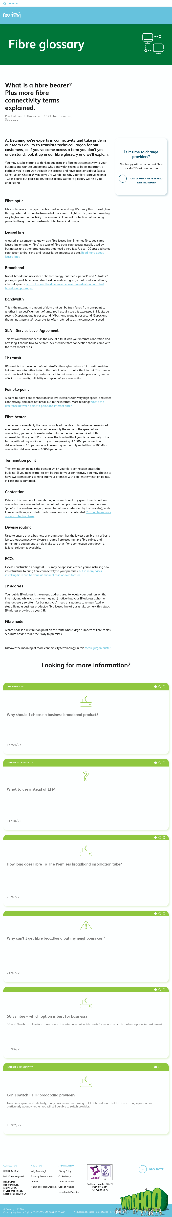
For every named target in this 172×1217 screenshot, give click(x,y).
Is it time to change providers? (141, 154)
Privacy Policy (64, 1171)
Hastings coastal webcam (44, 1186)
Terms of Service (66, 1181)
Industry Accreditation (42, 1176)
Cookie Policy (64, 1176)
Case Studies (102, 1211)
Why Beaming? (38, 1171)
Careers (34, 1181)
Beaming (11, 15)
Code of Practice (66, 1186)
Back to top (156, 1169)
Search (13, 3)
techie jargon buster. (98, 648)
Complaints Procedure (69, 1192)
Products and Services (84, 1211)
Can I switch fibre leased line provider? (146, 180)
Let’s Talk (114, 1211)
